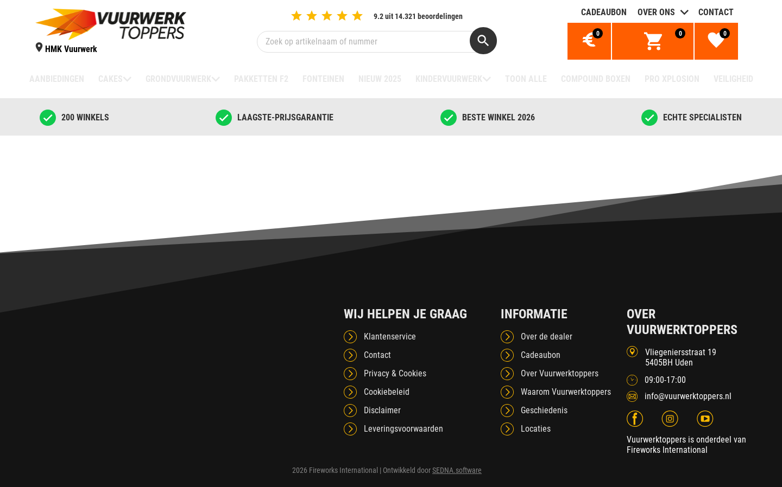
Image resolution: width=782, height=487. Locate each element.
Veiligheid (733, 79)
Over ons (656, 12)
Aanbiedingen (56, 79)
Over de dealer (546, 336)
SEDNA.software (457, 470)
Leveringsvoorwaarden (403, 429)
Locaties (536, 429)
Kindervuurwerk (448, 79)
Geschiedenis (544, 410)
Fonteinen (323, 79)
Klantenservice (390, 336)
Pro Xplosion (672, 79)
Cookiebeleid (386, 392)
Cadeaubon (604, 12)
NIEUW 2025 (379, 79)
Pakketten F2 (261, 79)
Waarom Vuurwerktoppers (566, 392)
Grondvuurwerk (178, 79)
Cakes (110, 79)
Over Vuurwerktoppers (559, 373)
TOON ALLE (526, 79)
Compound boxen (595, 79)
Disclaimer (382, 410)
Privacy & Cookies (395, 373)
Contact (716, 12)
